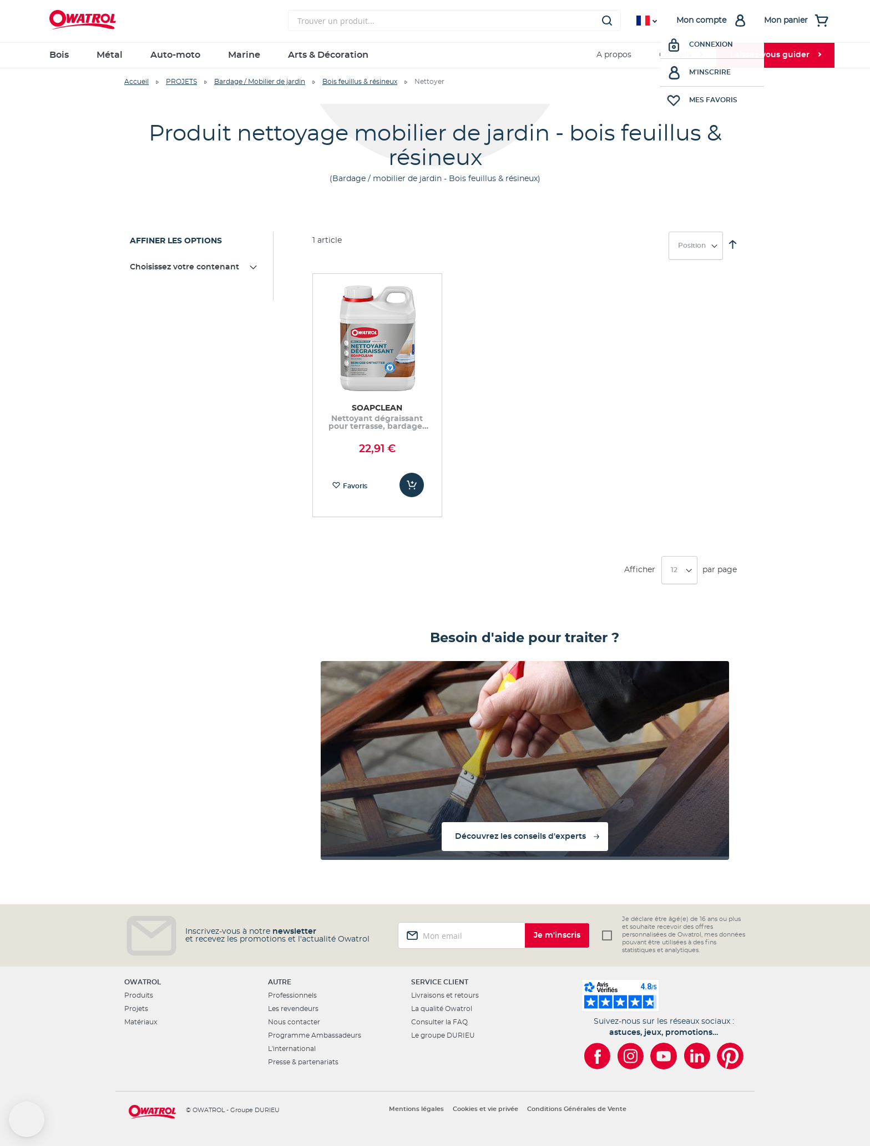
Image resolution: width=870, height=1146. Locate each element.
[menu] (435, 55)
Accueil (136, 81)
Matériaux (140, 1022)
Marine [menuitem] (244, 55)
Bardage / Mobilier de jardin (259, 81)
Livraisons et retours (445, 995)
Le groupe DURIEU (443, 1035)
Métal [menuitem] (110, 55)
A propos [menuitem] (613, 55)
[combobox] (454, 20)
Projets (136, 1008)
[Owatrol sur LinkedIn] (697, 1056)
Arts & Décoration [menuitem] (328, 55)
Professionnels (292, 995)
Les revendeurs (293, 1008)
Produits (138, 995)
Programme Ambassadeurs (314, 1035)
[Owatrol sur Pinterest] (730, 1056)
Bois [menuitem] (59, 55)
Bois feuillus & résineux (359, 81)
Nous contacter (294, 1022)
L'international (292, 1048)
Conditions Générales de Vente (576, 1109)
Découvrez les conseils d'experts (520, 836)
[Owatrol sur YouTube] (663, 1056)
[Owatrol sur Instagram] (630, 1056)
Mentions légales (416, 1109)
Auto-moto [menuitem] (175, 55)
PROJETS (181, 81)
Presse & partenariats (303, 1062)
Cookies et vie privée (485, 1109)
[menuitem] (680, 55)
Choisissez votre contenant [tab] (184, 267)
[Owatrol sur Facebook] (597, 1056)
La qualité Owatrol (441, 1008)
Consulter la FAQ (439, 1022)
